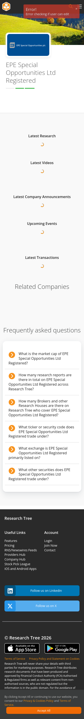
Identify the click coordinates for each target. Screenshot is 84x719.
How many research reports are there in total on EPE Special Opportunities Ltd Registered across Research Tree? (40, 381)
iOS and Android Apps (20, 569)
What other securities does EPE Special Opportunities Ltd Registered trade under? (39, 474)
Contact (50, 550)
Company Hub (14, 559)
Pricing (9, 545)
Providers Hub (14, 554)
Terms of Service (14, 659)
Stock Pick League (17, 564)
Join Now (50, 545)
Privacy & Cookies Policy (39, 701)
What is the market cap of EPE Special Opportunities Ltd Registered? (38, 358)
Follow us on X (30, 606)
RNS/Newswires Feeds (20, 550)
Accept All (43, 710)
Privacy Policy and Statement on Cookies (54, 659)
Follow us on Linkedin (33, 590)
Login (48, 541)
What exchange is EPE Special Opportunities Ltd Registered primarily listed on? (38, 453)
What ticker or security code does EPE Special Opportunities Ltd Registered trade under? (41, 432)
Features (10, 541)
